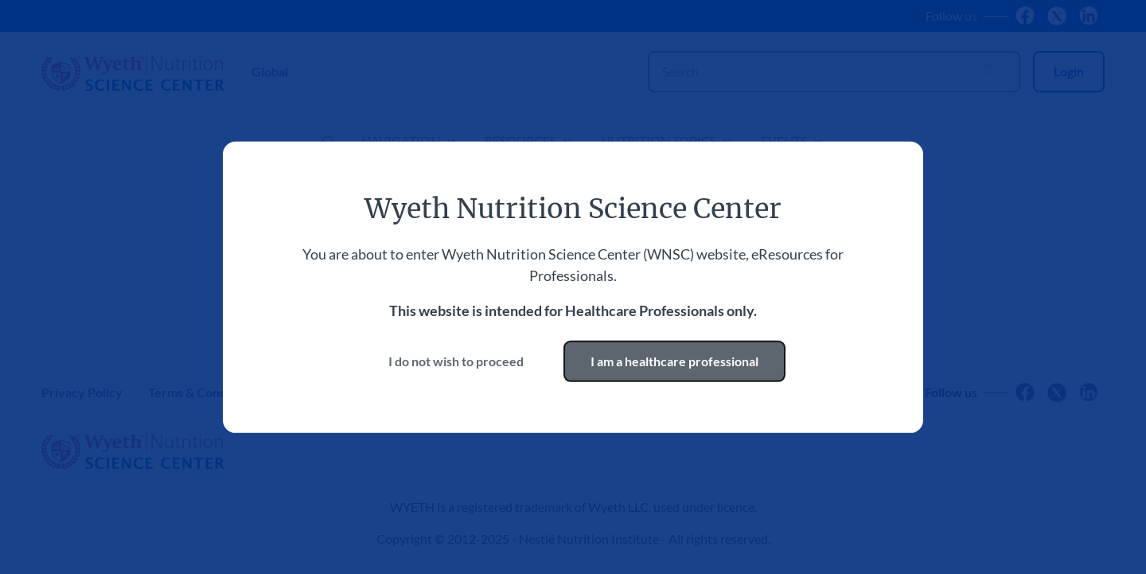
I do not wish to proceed (456, 361)
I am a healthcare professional (674, 361)
